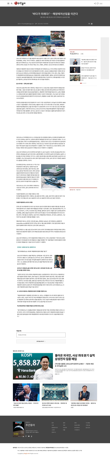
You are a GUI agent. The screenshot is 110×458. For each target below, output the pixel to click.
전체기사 (54, 432)
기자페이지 (77, 430)
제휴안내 (34, 447)
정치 (53, 423)
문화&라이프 (55, 427)
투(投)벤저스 (74, 54)
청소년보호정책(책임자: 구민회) (61, 447)
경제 (64, 423)
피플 (64, 430)
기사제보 (88, 423)
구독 (82, 53)
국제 (64, 425)
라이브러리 (77, 427)
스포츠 (53, 430)
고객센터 (39, 447)
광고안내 (88, 427)
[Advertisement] (37, 125)
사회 (53, 425)
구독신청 (88, 425)
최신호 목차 (77, 425)
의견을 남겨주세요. (22, 335)
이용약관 (43, 447)
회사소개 (19, 447)
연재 (75, 423)
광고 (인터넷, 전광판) (26, 447)
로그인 (101, 3)
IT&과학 (65, 427)
